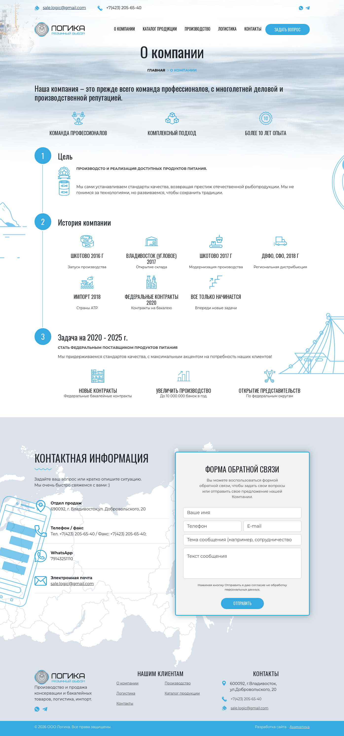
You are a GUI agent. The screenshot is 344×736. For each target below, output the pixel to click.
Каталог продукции (160, 29)
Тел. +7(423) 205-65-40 (73, 534)
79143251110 (62, 558)
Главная (156, 70)
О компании (124, 29)
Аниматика (299, 727)
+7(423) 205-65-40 (124, 7)
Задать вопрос (287, 30)
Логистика (227, 29)
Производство (197, 29)
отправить (242, 603)
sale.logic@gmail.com (64, 7)
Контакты (252, 29)
